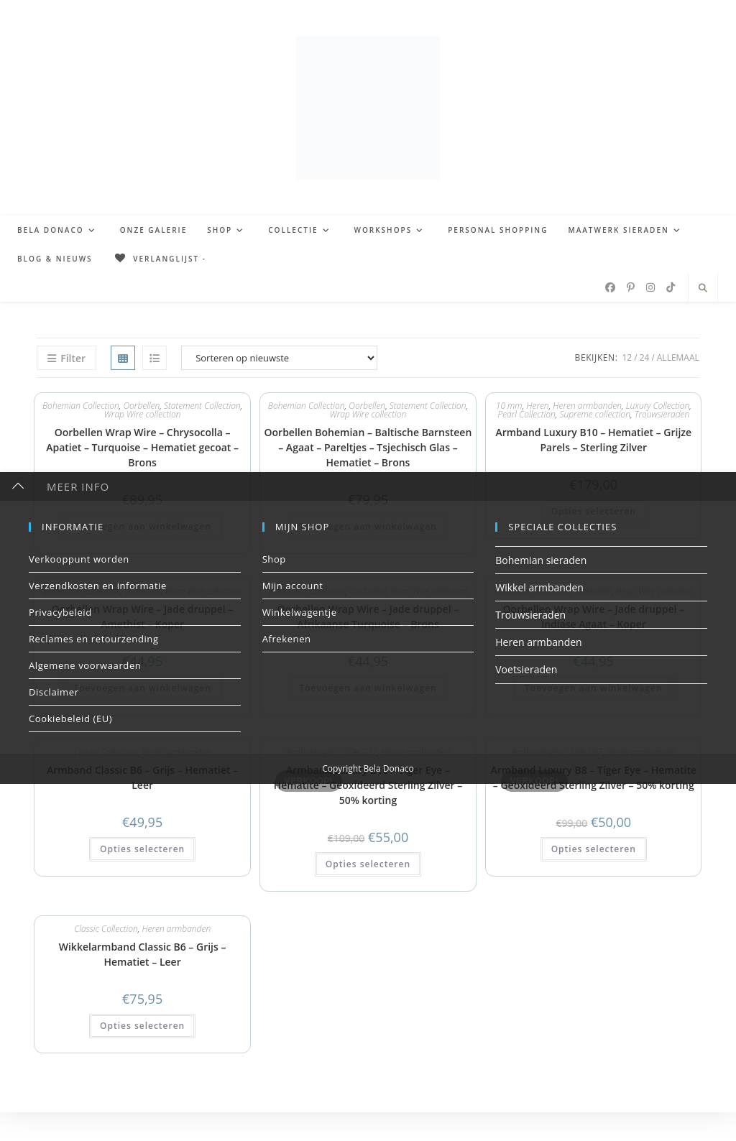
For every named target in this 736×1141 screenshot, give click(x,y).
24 (645, 357)
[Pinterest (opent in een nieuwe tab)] (630, 287)
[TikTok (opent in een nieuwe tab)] (671, 287)
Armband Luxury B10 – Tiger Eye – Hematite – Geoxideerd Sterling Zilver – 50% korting (368, 785)
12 (627, 357)
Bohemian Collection (80, 405)
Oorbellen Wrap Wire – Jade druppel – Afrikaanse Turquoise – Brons (368, 616)
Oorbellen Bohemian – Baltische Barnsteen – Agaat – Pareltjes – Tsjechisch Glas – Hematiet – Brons (368, 447)
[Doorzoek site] (703, 288)
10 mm (509, 405)
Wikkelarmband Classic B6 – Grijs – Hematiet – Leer (142, 954)
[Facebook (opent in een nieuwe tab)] (610, 287)
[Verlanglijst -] (159, 258)
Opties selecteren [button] (593, 511)
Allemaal (678, 357)
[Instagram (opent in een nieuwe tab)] (650, 287)
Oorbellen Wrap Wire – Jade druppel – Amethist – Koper (143, 616)
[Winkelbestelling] (279, 358)
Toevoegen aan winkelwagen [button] (142, 526)
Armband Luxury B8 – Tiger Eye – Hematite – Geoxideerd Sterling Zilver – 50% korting (593, 777)
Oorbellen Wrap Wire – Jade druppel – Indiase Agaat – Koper (594, 616)
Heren (537, 405)
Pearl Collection (526, 414)
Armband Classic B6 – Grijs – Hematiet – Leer (142, 777)
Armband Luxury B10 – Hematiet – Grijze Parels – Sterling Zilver (593, 439)
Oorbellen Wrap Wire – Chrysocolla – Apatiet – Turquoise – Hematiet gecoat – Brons (142, 447)
